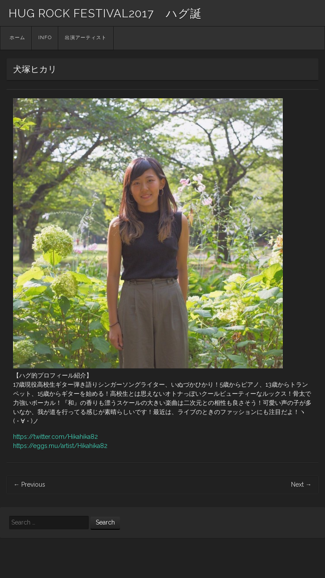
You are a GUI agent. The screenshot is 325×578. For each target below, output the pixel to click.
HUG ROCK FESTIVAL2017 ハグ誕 (105, 13)
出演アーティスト (86, 37)
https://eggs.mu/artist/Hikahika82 (60, 445)
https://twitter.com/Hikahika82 (55, 436)
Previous (29, 484)
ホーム (17, 37)
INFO (45, 37)
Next (301, 484)
